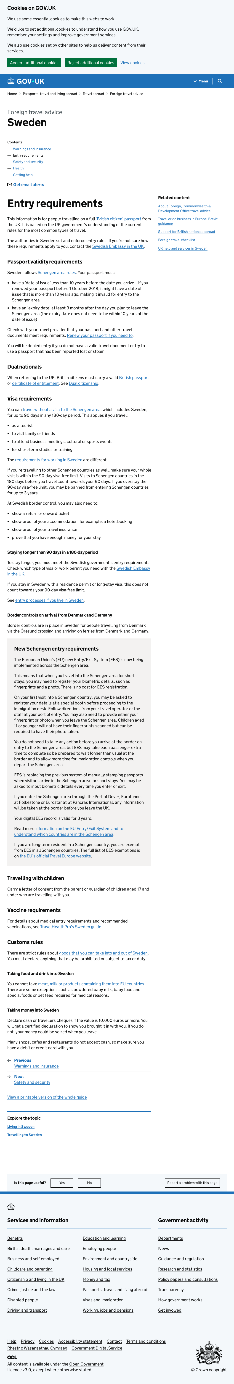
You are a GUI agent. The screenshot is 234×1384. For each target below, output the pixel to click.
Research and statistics (180, 1269)
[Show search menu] (220, 81)
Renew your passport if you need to (100, 335)
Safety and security (28, 162)
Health (18, 168)
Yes (66, 1183)
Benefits (15, 1238)
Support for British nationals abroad (186, 231)
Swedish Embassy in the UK (118, 246)
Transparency (171, 1289)
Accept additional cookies (34, 62)
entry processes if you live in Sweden (49, 600)
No (94, 1183)
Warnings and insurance (32, 149)
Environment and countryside (110, 1258)
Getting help (23, 175)
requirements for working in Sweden (48, 459)
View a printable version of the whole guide (47, 1097)
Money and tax (96, 1279)
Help (11, 1341)
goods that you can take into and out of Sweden (103, 953)
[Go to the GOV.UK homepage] (25, 81)
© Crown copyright (209, 1369)
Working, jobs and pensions (108, 1310)
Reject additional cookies (90, 62)
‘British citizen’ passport (118, 218)
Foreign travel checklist (176, 240)
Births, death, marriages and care (38, 1248)
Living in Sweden (21, 1126)
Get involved (169, 1310)
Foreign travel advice (126, 94)
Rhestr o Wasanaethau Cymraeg (37, 1348)
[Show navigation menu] (201, 81)
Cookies (46, 1341)
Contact (114, 1341)
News (163, 1248)
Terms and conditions (146, 1341)
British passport (134, 377)
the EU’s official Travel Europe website (55, 856)
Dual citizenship (83, 383)
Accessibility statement (80, 1341)
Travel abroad (93, 94)
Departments (170, 1238)
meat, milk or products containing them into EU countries (91, 983)
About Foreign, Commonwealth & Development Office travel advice (184, 208)
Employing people (99, 1248)
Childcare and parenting (30, 1269)
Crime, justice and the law (31, 1289)
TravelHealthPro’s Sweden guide (70, 926)
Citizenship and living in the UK (35, 1279)
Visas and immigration (103, 1299)
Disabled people (22, 1299)
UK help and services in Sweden (182, 248)
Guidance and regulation (181, 1258)
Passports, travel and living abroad (50, 94)
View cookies (132, 63)
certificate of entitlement (35, 383)
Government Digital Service (97, 1348)
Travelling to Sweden (24, 1135)
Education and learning (104, 1238)
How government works (180, 1299)
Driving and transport (27, 1310)
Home (12, 94)
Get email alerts (25, 184)
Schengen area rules (57, 272)
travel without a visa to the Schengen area (62, 409)
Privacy (28, 1341)
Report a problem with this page (192, 1183)
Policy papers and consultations (188, 1279)
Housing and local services (107, 1269)
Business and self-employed (33, 1258)
